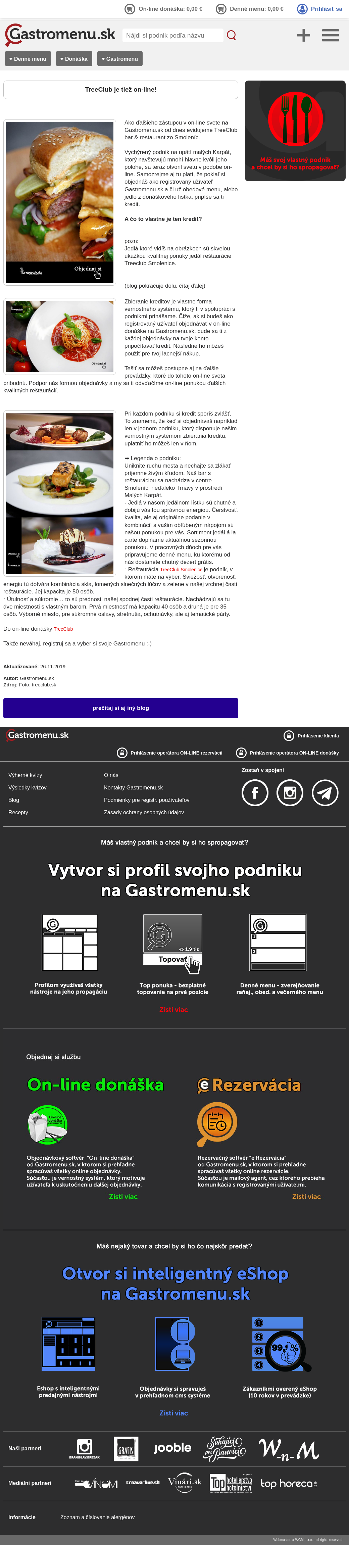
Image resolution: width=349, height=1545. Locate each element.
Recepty (18, 812)
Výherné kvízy (25, 775)
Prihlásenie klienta (318, 735)
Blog (13, 800)
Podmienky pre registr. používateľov (147, 800)
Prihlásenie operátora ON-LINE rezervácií (176, 753)
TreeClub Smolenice (182, 569)
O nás (111, 775)
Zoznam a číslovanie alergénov (97, 1517)
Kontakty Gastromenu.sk (133, 787)
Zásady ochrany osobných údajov (144, 812)
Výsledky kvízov (27, 787)
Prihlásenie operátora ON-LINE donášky (294, 753)
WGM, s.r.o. (304, 1540)
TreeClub (63, 629)
